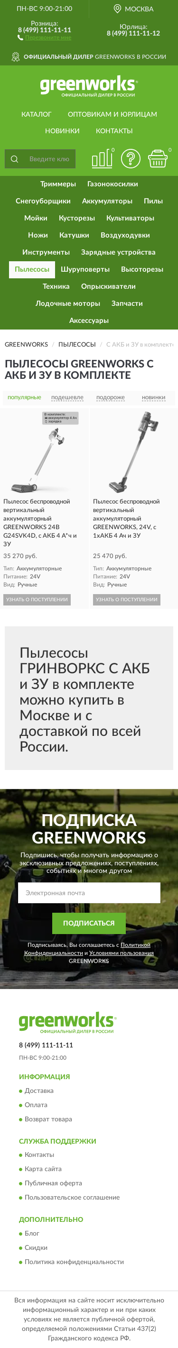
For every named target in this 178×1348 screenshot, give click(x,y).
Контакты (114, 131)
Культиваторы (130, 218)
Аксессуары (89, 320)
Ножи (38, 235)
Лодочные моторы (68, 303)
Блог (32, 1233)
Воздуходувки (125, 235)
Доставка (39, 1091)
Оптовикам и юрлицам (112, 114)
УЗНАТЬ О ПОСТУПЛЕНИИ (37, 599)
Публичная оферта (53, 1184)
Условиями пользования (121, 953)
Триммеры (58, 184)
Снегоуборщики (43, 201)
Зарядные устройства (118, 252)
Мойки (35, 218)
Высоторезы (142, 269)
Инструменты (46, 252)
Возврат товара (48, 1119)
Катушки (74, 235)
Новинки (62, 131)
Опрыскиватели (108, 286)
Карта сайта (43, 1169)
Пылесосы (32, 269)
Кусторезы (77, 218)
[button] (44, 37)
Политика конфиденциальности (74, 1262)
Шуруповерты (85, 269)
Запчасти (127, 303)
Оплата (36, 1105)
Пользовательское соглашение (72, 1198)
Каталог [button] (36, 114)
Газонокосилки (112, 184)
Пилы (153, 201)
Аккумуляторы (107, 201)
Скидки (36, 1248)
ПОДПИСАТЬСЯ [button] (89, 923)
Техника (56, 286)
